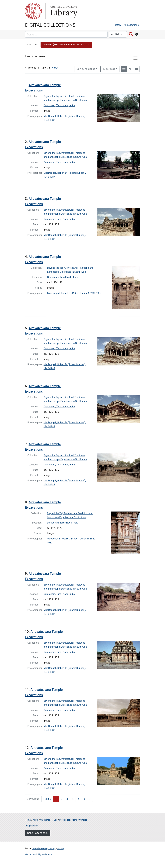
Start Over (32, 44)
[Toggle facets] (135, 58)
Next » (55, 67)
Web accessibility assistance (38, 854)
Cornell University (33, 11)
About (35, 820)
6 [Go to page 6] (84, 798)
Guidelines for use (48, 820)
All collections (131, 25)
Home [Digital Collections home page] (28, 820)
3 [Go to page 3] (67, 798)
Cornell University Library (44, 848)
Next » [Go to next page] (47, 798)
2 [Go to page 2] (61, 798)
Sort (86, 69)
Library (63, 11)
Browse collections (68, 820)
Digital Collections (50, 24)
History (117, 25)
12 (109, 68)
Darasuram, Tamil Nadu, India (59, 105)
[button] (66, 45)
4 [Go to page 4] (73, 798)
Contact (83, 820)
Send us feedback (37, 833)
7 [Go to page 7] (90, 798)
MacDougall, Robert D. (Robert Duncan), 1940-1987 (74, 293)
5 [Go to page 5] (78, 798)
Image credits (31, 825)
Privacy (60, 848)
